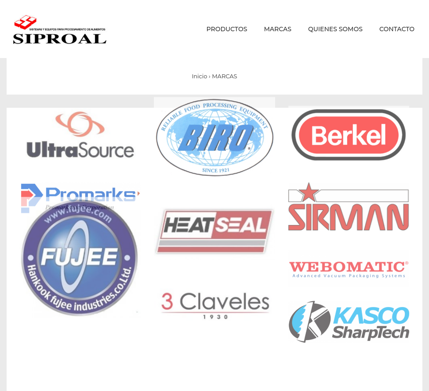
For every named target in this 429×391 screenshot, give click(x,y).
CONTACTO (396, 29)
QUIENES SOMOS (335, 29)
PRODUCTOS (227, 29)
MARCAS (277, 29)
